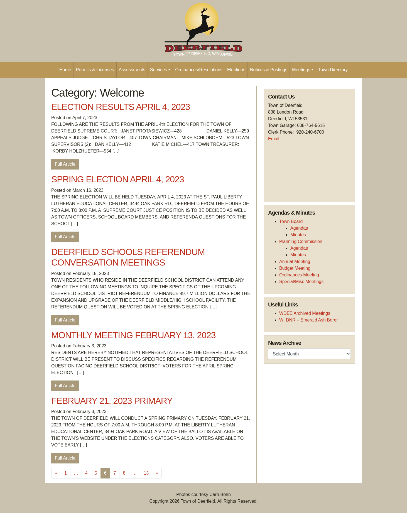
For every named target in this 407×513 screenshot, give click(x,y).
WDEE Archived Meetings (304, 313)
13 (146, 473)
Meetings (301, 69)
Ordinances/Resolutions (198, 69)
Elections (236, 69)
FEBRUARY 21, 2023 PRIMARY (112, 401)
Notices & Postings (268, 69)
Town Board (291, 221)
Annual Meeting (294, 261)
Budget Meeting (294, 268)
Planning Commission (300, 241)
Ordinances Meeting (299, 275)
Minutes (298, 234)
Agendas (299, 228)
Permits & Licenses (95, 69)
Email (273, 138)
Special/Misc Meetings (301, 281)
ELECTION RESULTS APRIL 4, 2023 (120, 107)
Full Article (65, 164)
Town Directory (333, 69)
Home (65, 69)
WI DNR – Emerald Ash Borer (308, 320)
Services (158, 69)
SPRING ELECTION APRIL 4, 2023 (117, 179)
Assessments (132, 69)
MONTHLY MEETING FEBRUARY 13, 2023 (133, 335)
